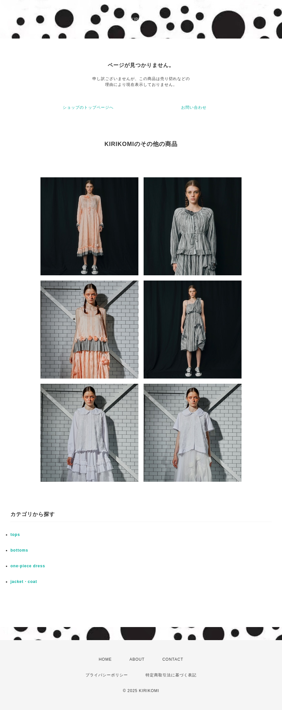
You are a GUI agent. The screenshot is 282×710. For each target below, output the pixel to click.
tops (15, 534)
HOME (105, 659)
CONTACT (172, 659)
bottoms (19, 550)
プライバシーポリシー (107, 675)
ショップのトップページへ (88, 107)
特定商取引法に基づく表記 (171, 675)
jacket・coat (23, 581)
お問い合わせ (194, 107)
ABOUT (137, 659)
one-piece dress (27, 566)
